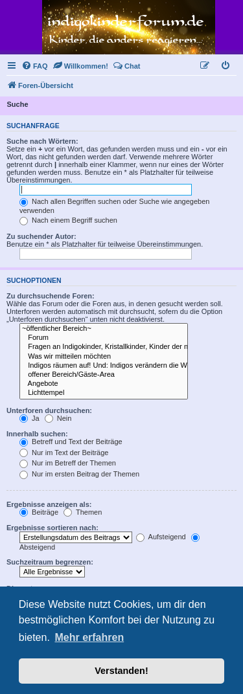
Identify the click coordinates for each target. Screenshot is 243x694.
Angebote (104, 383)
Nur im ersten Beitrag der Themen (79, 474)
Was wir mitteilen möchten (104, 356)
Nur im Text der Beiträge (63, 452)
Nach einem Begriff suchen (68, 220)
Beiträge (38, 512)
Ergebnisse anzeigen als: (48, 504)
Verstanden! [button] (121, 671)
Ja (29, 418)
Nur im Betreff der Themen (67, 463)
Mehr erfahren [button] (89, 637)
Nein (58, 418)
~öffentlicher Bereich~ (104, 328)
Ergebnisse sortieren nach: (52, 528)
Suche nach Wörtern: (42, 141)
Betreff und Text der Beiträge (70, 441)
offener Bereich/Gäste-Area (104, 374)
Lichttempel (104, 392)
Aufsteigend (161, 537)
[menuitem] (34, 66)
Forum (104, 337)
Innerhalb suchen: (37, 434)
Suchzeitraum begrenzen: (49, 562)
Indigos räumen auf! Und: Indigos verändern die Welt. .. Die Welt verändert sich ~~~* (104, 365)
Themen (83, 512)
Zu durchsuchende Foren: (50, 296)
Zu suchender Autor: (41, 236)
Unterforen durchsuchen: (49, 410)
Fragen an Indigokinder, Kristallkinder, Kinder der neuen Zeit (104, 347)
